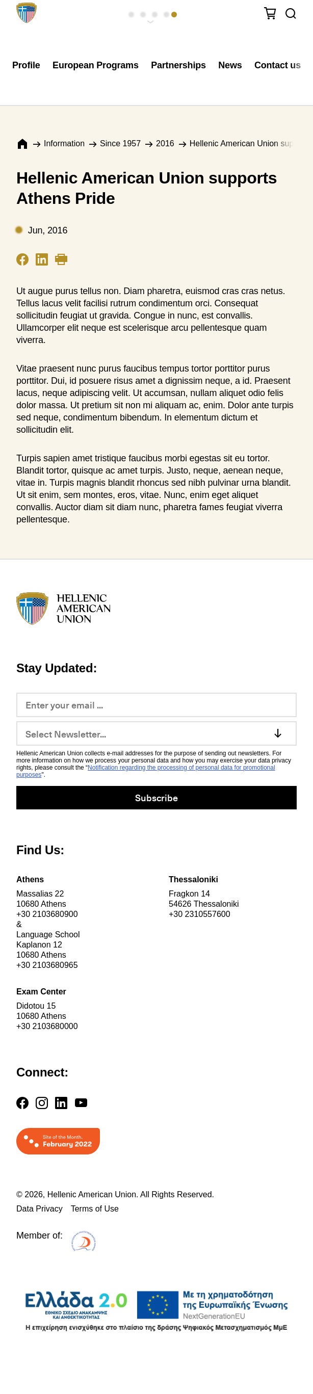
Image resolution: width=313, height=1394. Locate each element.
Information (64, 143)
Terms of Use (95, 1208)
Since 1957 (120, 143)
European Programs (96, 65)
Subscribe (156, 797)
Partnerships (178, 65)
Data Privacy (39, 1208)
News (230, 65)
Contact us (277, 65)
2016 (165, 143)
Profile (26, 65)
